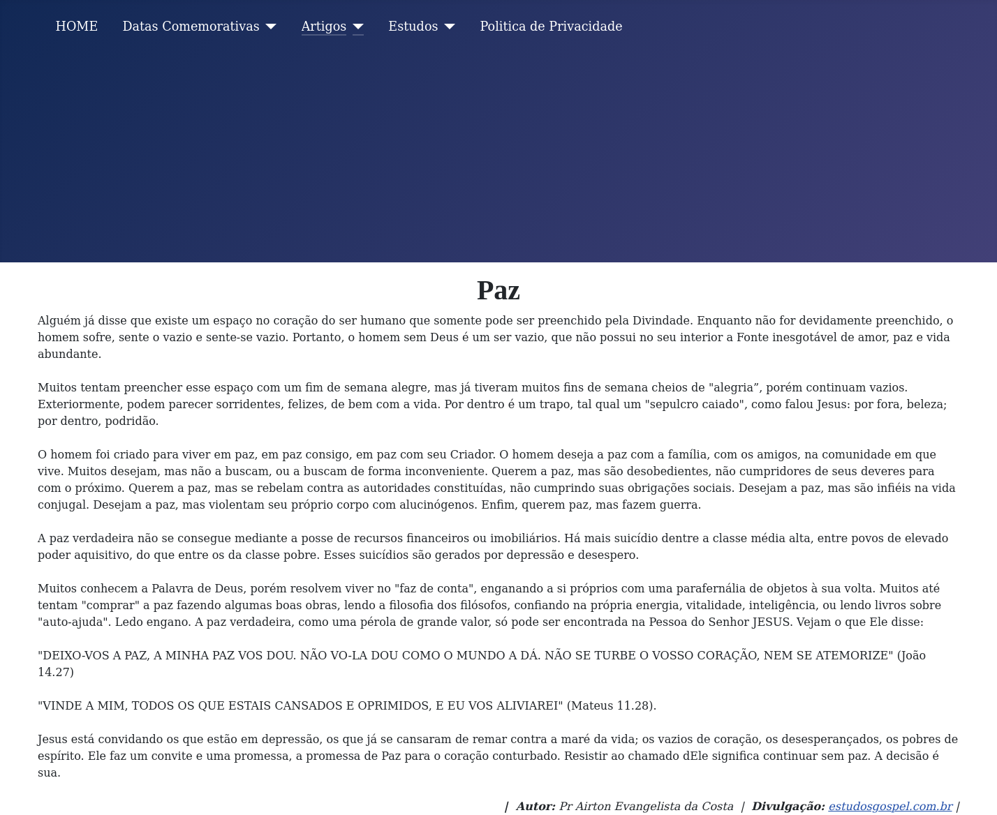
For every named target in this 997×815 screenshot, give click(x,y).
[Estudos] (447, 26)
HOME (77, 26)
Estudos (413, 26)
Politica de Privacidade (551, 26)
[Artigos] (355, 26)
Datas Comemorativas (190, 26)
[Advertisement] (498, 157)
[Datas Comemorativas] (268, 26)
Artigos (324, 26)
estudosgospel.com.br (890, 806)
